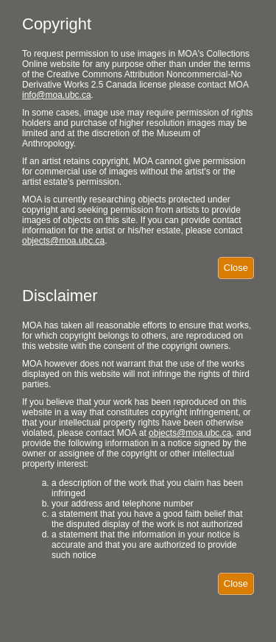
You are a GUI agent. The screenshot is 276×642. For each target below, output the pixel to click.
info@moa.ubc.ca (56, 95)
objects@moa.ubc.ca (63, 241)
